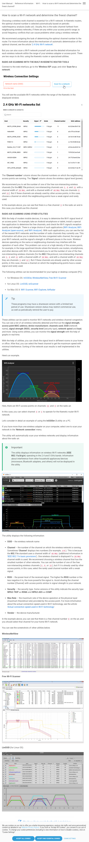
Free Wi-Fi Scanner (57, 278)
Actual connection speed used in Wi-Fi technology (31, 607)
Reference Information (24, 3)
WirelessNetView (40, 278)
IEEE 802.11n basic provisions (22, 556)
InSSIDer (28, 278)
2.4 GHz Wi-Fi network (42, 44)
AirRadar (51, 289)
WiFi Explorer (40, 289)
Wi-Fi (38, 3)
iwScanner (33, 284)
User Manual (7, 3)
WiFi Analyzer (70, 227)
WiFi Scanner (27, 289)
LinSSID (24, 284)
